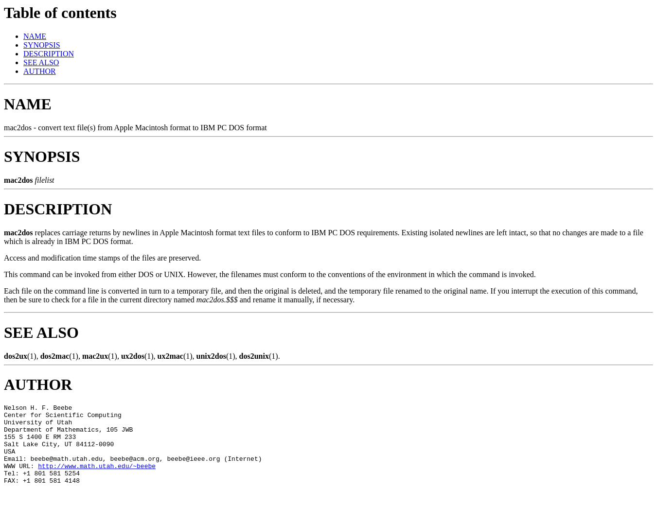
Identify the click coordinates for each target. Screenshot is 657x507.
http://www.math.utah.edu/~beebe (97, 478)
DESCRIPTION (48, 54)
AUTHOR (39, 71)
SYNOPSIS (41, 45)
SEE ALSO (41, 62)
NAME (34, 36)
